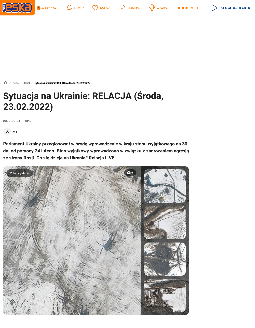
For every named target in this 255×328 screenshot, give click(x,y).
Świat (27, 83)
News (16, 83)
